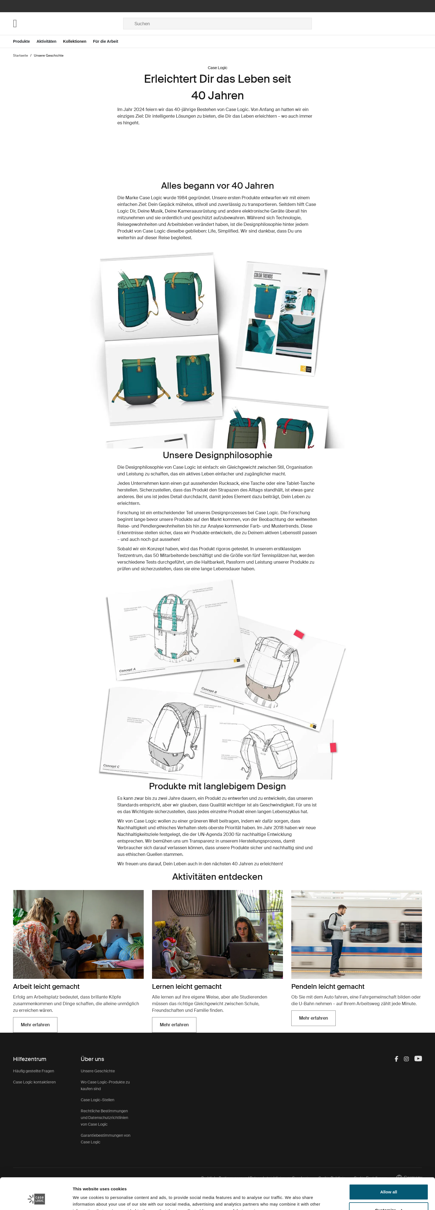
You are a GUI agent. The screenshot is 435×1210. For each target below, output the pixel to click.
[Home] (68, 23)
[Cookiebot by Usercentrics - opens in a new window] (36, 1199)
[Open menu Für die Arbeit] (109, 41)
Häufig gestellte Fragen (33, 1070)
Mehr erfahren (35, 1025)
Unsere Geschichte (98, 1070)
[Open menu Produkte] (25, 41)
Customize (389, 1183)
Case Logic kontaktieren (34, 1082)
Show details (85, 1199)
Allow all (388, 1165)
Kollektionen (74, 41)
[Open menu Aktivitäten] (50, 41)
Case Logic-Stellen (97, 1099)
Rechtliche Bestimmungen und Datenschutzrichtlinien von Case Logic (104, 1117)
